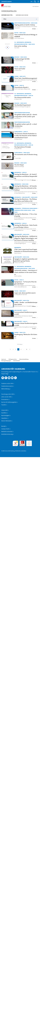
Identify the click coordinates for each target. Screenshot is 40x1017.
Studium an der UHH (7, 383)
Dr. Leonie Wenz (17, 158)
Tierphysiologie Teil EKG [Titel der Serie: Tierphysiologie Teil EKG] (22, 59)
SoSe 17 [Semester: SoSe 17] (25, 310)
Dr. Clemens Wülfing (18, 60)
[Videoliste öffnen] (35, 90)
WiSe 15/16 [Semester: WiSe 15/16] (26, 300)
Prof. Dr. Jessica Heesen (28, 180)
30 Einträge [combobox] (20, 344)
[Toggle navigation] (38, 1)
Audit (20, 441)
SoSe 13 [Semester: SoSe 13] (22, 280)
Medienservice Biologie (19, 106)
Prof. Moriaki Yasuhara (26, 26)
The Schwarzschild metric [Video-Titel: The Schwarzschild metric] (22, 97)
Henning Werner (25, 327)
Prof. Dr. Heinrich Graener (30, 285)
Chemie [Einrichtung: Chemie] (16, 76)
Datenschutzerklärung (23, 359)
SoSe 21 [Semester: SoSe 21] (26, 131)
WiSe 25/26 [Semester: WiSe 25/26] (34, 23)
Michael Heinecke (18, 306)
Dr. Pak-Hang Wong (18, 217)
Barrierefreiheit (16, 360)
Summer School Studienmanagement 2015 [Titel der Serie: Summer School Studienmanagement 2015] (25, 324)
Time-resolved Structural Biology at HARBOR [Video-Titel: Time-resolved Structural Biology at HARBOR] (25, 36)
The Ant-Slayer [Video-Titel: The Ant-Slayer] (19, 165)
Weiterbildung (5, 389)
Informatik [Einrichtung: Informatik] (17, 172)
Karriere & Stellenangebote (9, 402)
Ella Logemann (27, 106)
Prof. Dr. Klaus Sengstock (19, 285)
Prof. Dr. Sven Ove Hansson (29, 191)
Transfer (3, 405)
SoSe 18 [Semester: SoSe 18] (22, 85)
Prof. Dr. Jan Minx (18, 276)
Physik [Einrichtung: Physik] (16, 32)
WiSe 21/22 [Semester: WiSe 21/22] (22, 32)
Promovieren (5, 399)
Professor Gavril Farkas (19, 262)
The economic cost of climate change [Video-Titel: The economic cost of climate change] (25, 155)
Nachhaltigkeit (5, 415)
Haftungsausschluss (13, 359)
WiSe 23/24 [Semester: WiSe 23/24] (32, 44)
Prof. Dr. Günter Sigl (18, 89)
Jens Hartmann (17, 118)
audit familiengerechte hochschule (15, 443)
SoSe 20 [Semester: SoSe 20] (31, 95)
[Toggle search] (35, 1)
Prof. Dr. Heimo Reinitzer (19, 287)
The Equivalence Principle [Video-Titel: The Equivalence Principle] (22, 147)
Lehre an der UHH (6, 397)
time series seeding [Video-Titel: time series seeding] (20, 46)
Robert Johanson (17, 253)
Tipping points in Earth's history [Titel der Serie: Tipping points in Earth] (24, 25)
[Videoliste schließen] (35, 29)
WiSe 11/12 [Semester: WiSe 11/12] (22, 332)
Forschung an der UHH (7, 394)
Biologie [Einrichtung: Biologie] (16, 57)
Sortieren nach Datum (22, 15)
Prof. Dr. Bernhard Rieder (28, 217)
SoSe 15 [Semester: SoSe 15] (25, 321)
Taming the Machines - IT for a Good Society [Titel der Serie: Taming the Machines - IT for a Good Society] (25, 215)
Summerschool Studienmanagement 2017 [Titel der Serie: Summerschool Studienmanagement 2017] (25, 313)
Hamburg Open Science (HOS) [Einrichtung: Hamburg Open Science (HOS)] (22, 210)
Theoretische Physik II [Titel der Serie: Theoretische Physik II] (21, 87)
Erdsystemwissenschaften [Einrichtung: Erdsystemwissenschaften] (22, 23)
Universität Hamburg (6, 1)
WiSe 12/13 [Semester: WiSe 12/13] (23, 76)
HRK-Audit (28, 441)
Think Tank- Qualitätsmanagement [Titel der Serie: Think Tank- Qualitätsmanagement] (25, 78)
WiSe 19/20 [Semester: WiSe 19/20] (32, 268)
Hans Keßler (16, 47)
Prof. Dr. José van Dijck (19, 191)
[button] (31, 1)
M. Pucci (24, 306)
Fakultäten (4, 418)
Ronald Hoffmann (18, 316)
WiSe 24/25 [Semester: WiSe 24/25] (24, 103)
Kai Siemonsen (25, 316)
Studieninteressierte (7, 386)
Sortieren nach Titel (6, 15)
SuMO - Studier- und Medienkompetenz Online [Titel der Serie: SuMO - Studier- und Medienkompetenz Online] (25, 303)
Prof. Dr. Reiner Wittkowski (19, 80)
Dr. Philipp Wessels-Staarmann (20, 294)
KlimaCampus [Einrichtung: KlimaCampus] (18, 131)
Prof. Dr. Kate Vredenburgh (29, 203)
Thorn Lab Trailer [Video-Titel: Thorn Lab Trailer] (19, 69)
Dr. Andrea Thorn (17, 70)
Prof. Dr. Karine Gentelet (19, 242)
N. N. (15, 338)
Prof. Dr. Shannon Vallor (27, 229)
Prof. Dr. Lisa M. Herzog (29, 242)
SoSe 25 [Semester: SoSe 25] (24, 172)
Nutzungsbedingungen (6, 360)
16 (27, 349)
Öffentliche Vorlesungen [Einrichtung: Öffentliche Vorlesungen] (29, 208)
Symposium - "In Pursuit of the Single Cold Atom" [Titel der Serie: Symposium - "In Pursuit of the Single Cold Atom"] (25, 283)
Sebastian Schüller (18, 327)
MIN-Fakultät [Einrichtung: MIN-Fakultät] (26, 197)
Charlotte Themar (32, 327)
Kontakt (3, 426)
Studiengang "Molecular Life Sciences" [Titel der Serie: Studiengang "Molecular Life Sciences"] (25, 335)
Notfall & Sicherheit (6, 431)
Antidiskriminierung (7, 434)
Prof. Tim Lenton (17, 26)
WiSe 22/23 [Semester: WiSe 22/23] (27, 152)
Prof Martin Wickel (18, 139)
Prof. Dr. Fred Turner (18, 229)
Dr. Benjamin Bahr (26, 89)
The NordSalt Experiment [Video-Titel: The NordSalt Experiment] (22, 105)
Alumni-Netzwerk (6, 421)
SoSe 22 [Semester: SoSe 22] (24, 223)
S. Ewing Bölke (29, 306)
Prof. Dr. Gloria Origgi (18, 180)
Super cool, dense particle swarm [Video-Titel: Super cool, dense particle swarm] (25, 293)
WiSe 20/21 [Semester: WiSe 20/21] (23, 291)
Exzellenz (4, 413)
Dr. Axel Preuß (29, 80)
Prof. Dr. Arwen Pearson (19, 38)
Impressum (3, 359)
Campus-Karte (5, 429)
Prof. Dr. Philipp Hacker (19, 203)
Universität (4, 410)
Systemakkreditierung (36, 441)
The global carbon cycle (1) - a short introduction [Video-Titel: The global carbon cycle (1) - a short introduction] (25, 125)
